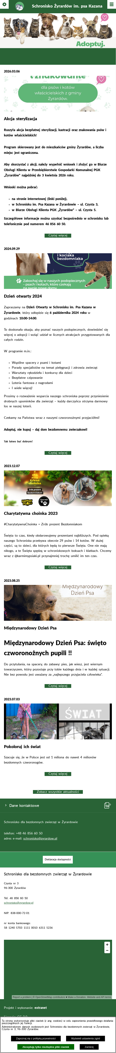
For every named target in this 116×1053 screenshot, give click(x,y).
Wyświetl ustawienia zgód (85, 1038)
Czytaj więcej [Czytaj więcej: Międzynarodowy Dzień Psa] (58, 685)
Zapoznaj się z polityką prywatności (36, 1038)
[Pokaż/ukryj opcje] (4, 4)
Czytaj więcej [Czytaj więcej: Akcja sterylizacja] (58, 235)
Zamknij (89, 1046)
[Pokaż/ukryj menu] (111, 4)
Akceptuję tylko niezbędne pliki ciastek (45, 1046)
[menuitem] (58, 860)
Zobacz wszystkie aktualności (58, 791)
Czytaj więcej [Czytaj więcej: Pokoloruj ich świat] (58, 773)
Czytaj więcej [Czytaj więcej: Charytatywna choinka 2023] (58, 567)
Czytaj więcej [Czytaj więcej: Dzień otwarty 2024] (58, 452)
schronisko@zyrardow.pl (40, 838)
